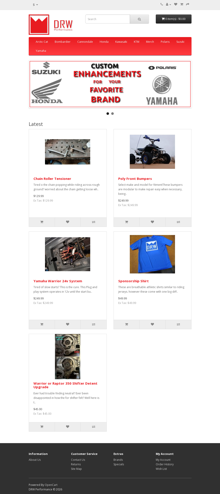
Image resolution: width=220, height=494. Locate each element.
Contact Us (78, 460)
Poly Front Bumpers (135, 178)
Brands (118, 460)
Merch (150, 42)
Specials (119, 464)
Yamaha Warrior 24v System (57, 281)
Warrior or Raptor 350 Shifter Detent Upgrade (65, 385)
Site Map (76, 469)
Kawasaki (121, 42)
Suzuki (180, 42)
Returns (76, 464)
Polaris (165, 42)
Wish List (161, 469)
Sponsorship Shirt (133, 281)
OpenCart (51, 485)
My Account (163, 460)
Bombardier (63, 42)
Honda (104, 42)
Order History (165, 464)
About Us (35, 460)
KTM (136, 42)
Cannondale (85, 42)
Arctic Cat (42, 42)
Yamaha (41, 51)
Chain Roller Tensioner (52, 178)
